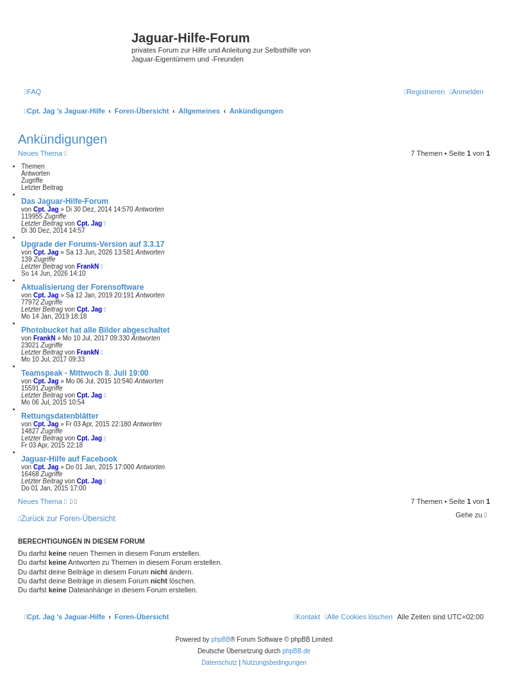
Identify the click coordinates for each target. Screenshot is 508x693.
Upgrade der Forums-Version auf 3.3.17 (92, 244)
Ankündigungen (62, 139)
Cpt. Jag (45, 209)
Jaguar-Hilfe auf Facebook (69, 459)
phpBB (220, 639)
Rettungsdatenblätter (60, 416)
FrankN (88, 266)
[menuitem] (32, 91)
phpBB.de (296, 651)
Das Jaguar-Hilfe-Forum (64, 201)
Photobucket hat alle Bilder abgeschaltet (95, 330)
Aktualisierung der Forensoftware (82, 287)
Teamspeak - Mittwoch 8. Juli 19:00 (85, 373)
